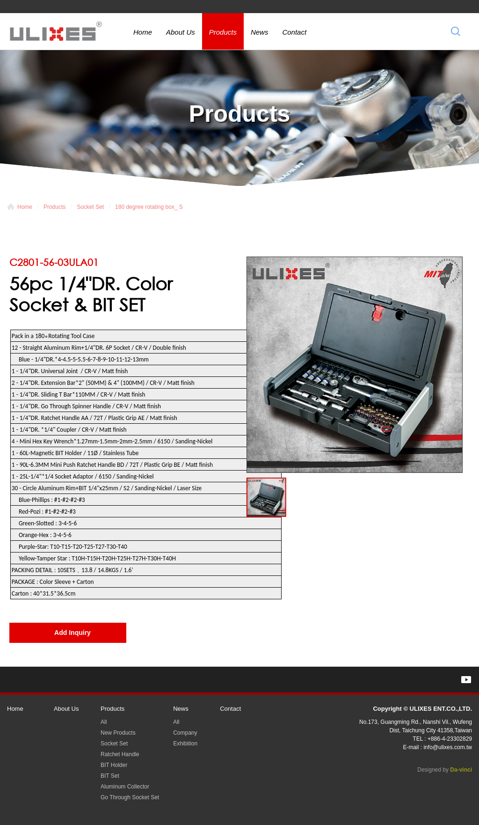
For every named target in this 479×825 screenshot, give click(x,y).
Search (456, 31)
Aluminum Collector (125, 786)
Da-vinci (461, 769)
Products (223, 32)
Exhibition (185, 743)
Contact (294, 32)
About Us (180, 32)
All (104, 722)
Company (185, 732)
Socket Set (90, 207)
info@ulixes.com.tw (447, 747)
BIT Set (110, 776)
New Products (118, 732)
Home (142, 32)
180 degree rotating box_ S (149, 207)
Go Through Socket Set (130, 797)
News (260, 32)
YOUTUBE (466, 679)
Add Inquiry (72, 632)
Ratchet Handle (120, 754)
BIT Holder (114, 765)
